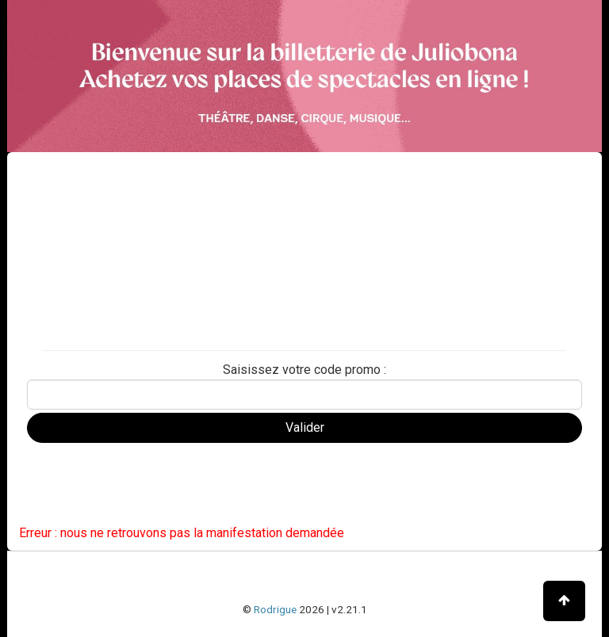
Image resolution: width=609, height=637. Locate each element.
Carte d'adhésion (69, 332)
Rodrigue (275, 609)
